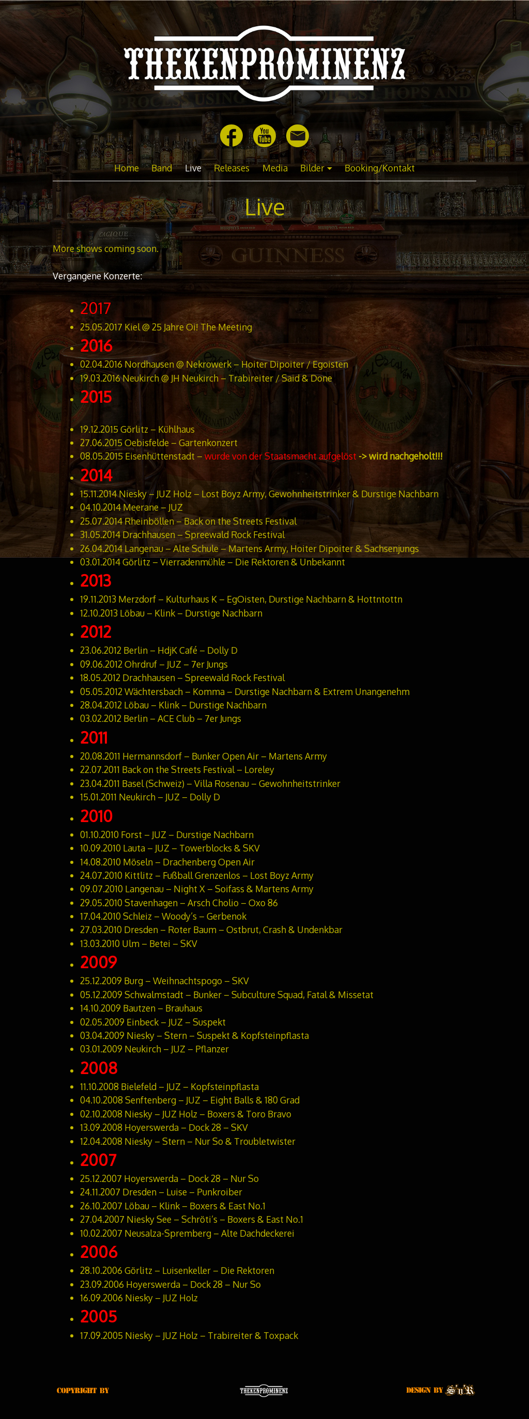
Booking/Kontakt (380, 168)
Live (193, 168)
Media (275, 168)
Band (161, 168)
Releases (232, 168)
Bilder (312, 168)
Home (126, 168)
